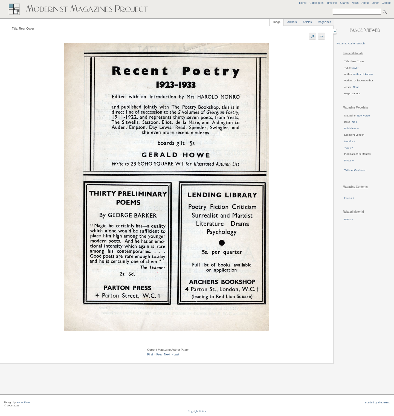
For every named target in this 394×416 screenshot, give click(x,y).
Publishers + (351, 128)
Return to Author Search (351, 43)
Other (375, 2)
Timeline (331, 2)
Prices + (349, 160)
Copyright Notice (197, 411)
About (365, 2)
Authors (292, 22)
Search (344, 2)
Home (302, 2)
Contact (386, 2)
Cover (354, 67)
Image (276, 22)
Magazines (324, 22)
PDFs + (348, 219)
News (355, 2)
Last (176, 354)
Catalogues (316, 2)
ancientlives (23, 402)
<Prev (159, 354)
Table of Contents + (355, 170)
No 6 (354, 121)
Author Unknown (363, 74)
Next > (168, 354)
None (356, 87)
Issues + (349, 198)
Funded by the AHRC (377, 402)
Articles (307, 22)
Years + (348, 147)
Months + (349, 141)
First (150, 354)
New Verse (363, 115)
